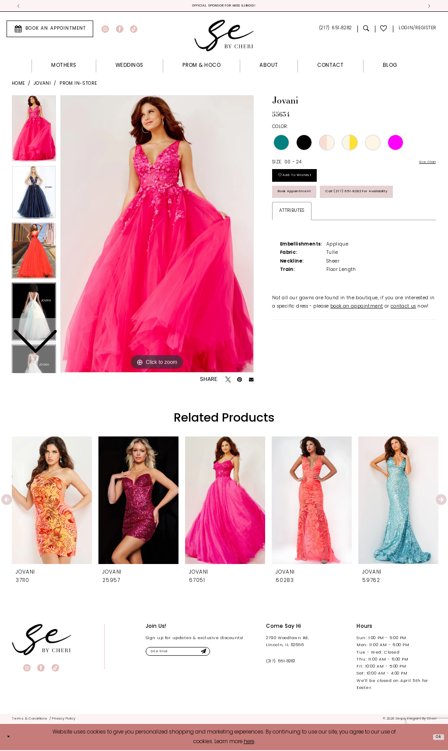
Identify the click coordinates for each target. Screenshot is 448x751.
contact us (403, 342)
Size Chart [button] (424, 164)
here (249, 742)
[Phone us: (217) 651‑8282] (335, 30)
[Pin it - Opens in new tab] (239, 381)
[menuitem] (50, 30)
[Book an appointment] (50, 30)
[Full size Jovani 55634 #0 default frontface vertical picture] (157, 235)
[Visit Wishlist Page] (384, 30)
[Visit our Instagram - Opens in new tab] (105, 30)
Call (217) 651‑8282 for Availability (328, 225)
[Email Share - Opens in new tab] (251, 381)
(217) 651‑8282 (280, 663)
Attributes (291, 246)
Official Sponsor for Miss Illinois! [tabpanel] (224, 6)
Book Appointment (305, 203)
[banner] (41, 641)
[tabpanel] (157, 235)
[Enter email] (190, 654)
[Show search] (366, 30)
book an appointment (356, 342)
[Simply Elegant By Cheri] (224, 36)
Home (18, 85)
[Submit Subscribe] (226, 654)
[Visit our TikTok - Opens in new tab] (133, 30)
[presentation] (52, 501)
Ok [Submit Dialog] (437, 737)
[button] (417, 30)
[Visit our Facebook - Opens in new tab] (119, 30)
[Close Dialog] (10, 738)
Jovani (42, 85)
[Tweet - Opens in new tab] (228, 381)
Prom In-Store (78, 85)
